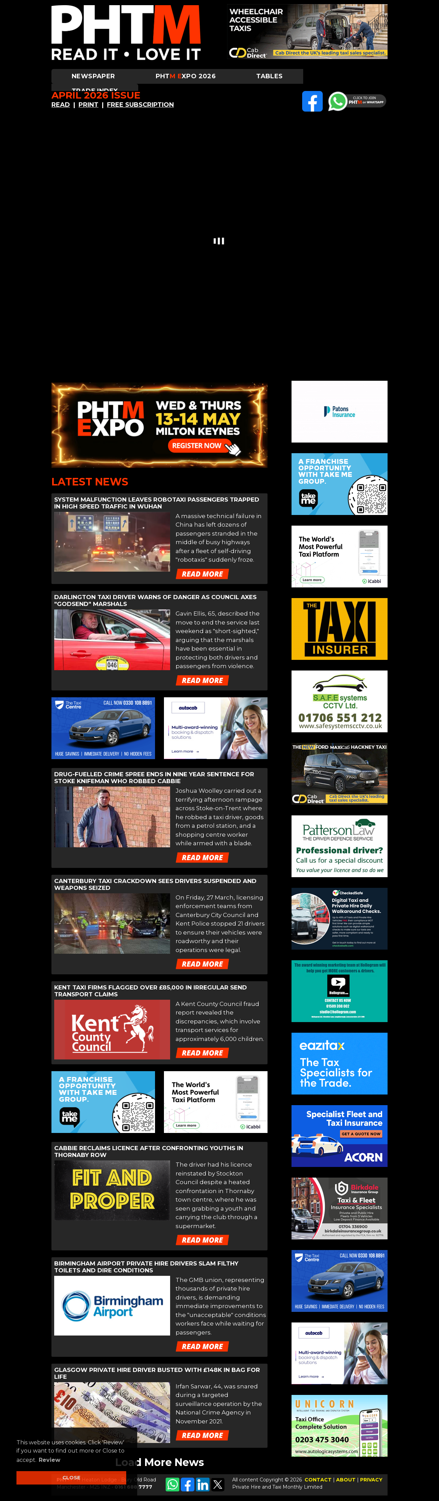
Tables (269, 76)
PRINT (88, 104)
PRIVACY (371, 1480)
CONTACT (318, 1480)
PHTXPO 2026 (186, 76)
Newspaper (93, 76)
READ (60, 104)
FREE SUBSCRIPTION (140, 104)
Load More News (159, 1462)
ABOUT (346, 1480)
